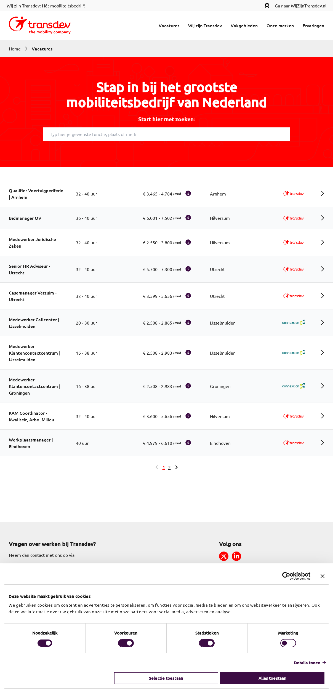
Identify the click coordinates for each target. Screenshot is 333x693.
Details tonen (307, 662)
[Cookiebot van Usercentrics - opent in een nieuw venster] (286, 576)
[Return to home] (40, 25)
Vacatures (169, 25)
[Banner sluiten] (322, 576)
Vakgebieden (244, 25)
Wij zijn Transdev (205, 25)
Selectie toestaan (166, 678)
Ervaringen (313, 25)
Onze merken (280, 25)
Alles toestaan (272, 678)
